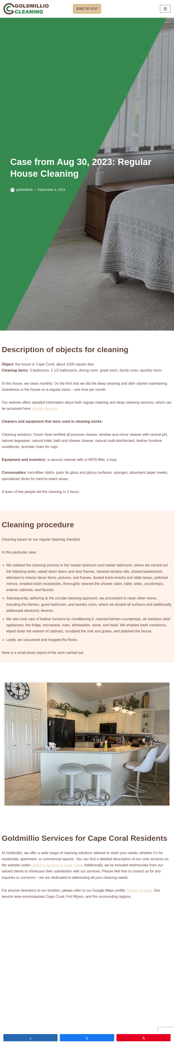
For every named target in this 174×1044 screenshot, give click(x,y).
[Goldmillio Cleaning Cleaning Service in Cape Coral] (26, 8)
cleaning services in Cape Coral (56, 865)
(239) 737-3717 (87, 8)
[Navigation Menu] (165, 9)
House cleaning (44, 408)
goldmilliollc (24, 189)
